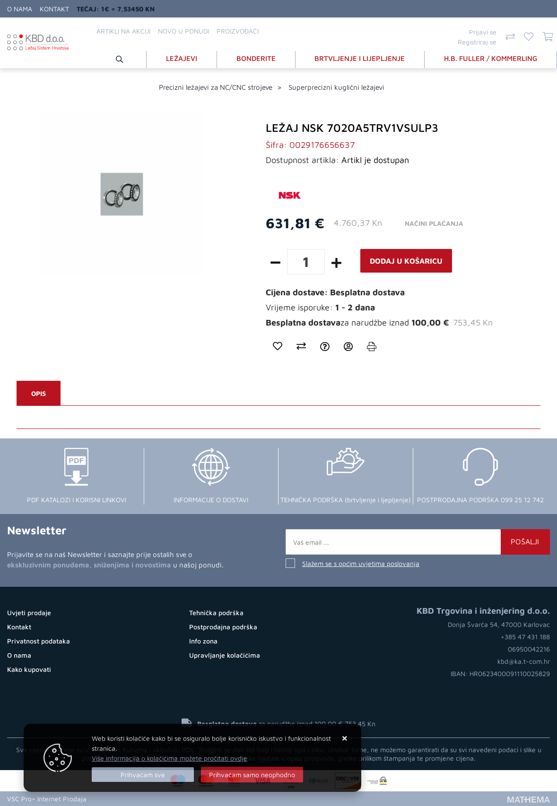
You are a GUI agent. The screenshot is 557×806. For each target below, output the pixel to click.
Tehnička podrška (216, 613)
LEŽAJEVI (181, 58)
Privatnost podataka (38, 641)
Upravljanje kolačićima (224, 655)
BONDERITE (256, 58)
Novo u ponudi (183, 31)
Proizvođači (238, 31)
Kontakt (54, 9)
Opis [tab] (38, 393)
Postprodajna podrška (223, 627)
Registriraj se (477, 42)
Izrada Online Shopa (122, 799)
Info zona (203, 641)
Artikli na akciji (123, 31)
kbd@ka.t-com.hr (523, 661)
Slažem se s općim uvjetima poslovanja (360, 563)
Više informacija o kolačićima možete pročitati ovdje (169, 758)
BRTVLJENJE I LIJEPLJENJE (359, 58)
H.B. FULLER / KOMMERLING (490, 58)
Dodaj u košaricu (406, 261)
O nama (19, 9)
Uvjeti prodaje (29, 613)
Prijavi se (482, 32)
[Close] (143, 774)
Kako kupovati (29, 669)
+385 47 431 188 (525, 637)
